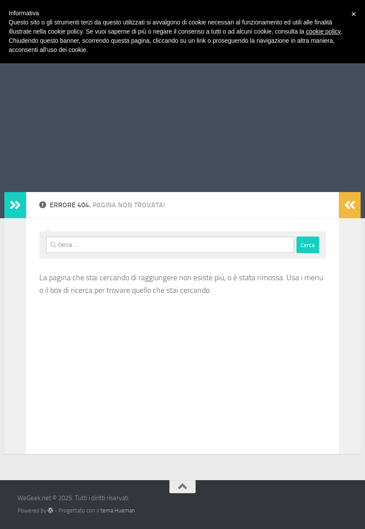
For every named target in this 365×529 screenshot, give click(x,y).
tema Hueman (117, 510)
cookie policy (323, 31)
